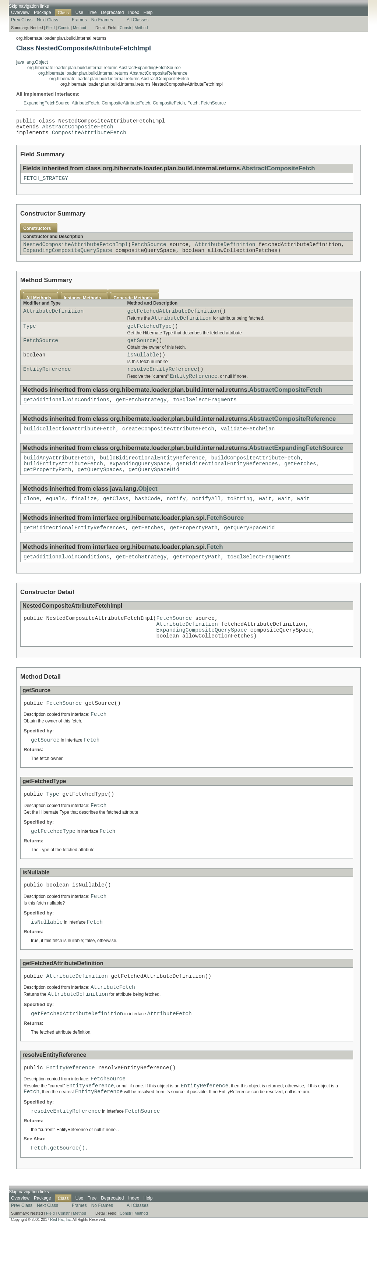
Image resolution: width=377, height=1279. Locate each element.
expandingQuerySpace (139, 483)
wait (265, 520)
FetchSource (213, 103)
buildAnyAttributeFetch (59, 476)
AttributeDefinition (225, 250)
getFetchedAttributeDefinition (173, 319)
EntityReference (47, 383)
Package (42, 12)
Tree (92, 12)
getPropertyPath (47, 490)
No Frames (102, 19)
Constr (64, 27)
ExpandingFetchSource (47, 103)
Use (79, 12)
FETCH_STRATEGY (46, 183)
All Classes (137, 19)
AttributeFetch (85, 103)
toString (240, 520)
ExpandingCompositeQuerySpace (67, 257)
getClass (115, 520)
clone (31, 520)
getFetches (300, 483)
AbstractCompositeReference (292, 435)
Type (29, 336)
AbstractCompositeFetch (77, 129)
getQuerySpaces (100, 490)
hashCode (147, 520)
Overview (20, 12)
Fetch (192, 103)
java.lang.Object (32, 62)
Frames (79, 19)
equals (55, 520)
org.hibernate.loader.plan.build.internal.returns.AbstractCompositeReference (112, 73)
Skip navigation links (29, 6)
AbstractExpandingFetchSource (296, 465)
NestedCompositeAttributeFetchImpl (75, 250)
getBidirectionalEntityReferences (227, 483)
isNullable (143, 367)
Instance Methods (82, 305)
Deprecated (112, 12)
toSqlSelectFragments (205, 415)
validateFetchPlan (248, 446)
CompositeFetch (169, 103)
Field (50, 27)
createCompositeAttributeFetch (168, 446)
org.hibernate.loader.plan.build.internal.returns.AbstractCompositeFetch (119, 78)
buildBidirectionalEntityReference (152, 476)
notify (176, 520)
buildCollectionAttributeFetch (70, 446)
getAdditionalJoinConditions (66, 415)
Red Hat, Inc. (60, 1273)
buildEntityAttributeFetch (63, 483)
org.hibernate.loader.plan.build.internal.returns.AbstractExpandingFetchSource (104, 67)
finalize (84, 520)
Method (79, 27)
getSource (141, 352)
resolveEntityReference (162, 383)
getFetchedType (149, 336)
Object (147, 509)
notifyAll (206, 520)
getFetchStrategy (141, 415)
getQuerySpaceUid (153, 490)
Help (148, 12)
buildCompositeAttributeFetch (255, 476)
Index (133, 12)
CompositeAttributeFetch (126, 103)
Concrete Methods (132, 305)
